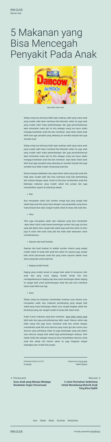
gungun (29, 364)
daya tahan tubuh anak (76, 316)
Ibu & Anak (83, 361)
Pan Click (16, 9)
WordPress (95, 431)
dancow (84, 364)
